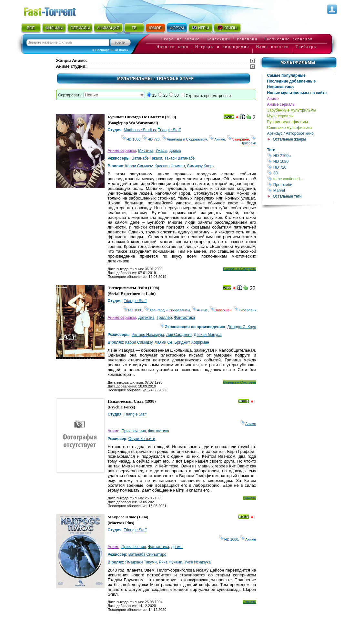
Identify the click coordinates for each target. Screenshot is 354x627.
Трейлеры (306, 46)
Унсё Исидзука (197, 562)
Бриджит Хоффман (192, 342)
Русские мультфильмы (287, 122)
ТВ (133, 28)
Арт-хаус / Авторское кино (290, 133)
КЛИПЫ (227, 27)
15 (154, 95)
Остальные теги (287, 196)
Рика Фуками (170, 562)
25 (165, 95)
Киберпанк (245, 310)
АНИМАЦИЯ (108, 28)
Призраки (248, 141)
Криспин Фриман (170, 166)
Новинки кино (280, 87)
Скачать (249, 498)
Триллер (164, 317)
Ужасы (161, 150)
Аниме (273, 98)
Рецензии (247, 39)
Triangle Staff (169, 130)
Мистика (145, 150)
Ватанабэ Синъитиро (147, 554)
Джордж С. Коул (241, 327)
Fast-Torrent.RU (56, 10)
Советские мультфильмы (289, 127)
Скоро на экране (180, 39)
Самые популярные (286, 75)
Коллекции (218, 39)
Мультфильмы (297, 62)
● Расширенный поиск (110, 50)
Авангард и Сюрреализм (184, 139)
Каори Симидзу (139, 166)
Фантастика (184, 317)
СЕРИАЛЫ (80, 28)
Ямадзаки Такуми (141, 562)
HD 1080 (301, 161)
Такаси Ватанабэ (179, 158)
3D (301, 173)
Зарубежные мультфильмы (291, 110)
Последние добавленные (291, 81)
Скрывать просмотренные (209, 95)
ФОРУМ (177, 28)
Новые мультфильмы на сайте (297, 93)
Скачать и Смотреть (239, 269)
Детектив (146, 317)
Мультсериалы (280, 116)
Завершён (238, 139)
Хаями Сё (163, 342)
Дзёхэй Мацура (208, 334)
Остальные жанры (289, 139)
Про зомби (301, 184)
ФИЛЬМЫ (54, 28)
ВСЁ (31, 28)
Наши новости (272, 46)
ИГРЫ (200, 27)
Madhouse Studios (140, 130)
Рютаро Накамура (148, 334)
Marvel (301, 190)
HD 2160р (301, 155)
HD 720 (301, 167)
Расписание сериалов (288, 39)
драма (175, 150)
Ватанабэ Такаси (147, 158)
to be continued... (301, 178)
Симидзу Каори (201, 166)
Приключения (133, 431)
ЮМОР (155, 28)
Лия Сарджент (179, 334)
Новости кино (172, 46)
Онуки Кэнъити (141, 438)
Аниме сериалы (281, 104)
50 (176, 95)
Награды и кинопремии (222, 46)
